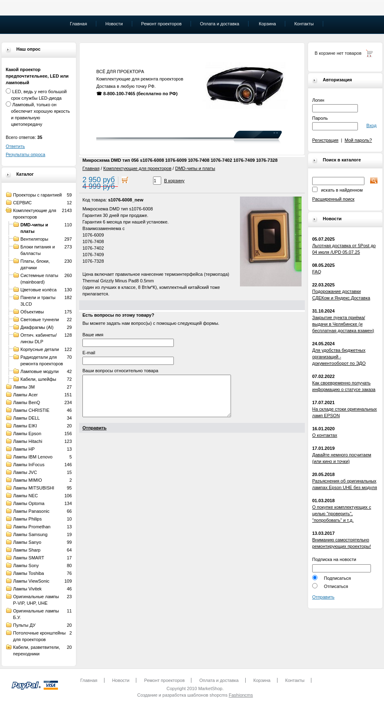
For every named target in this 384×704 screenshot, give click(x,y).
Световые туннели (39, 319)
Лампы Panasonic (31, 511)
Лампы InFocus (28, 464)
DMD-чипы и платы (195, 168)
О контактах (324, 435)
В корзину (174, 180)
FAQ (316, 271)
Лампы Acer (25, 394)
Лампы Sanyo (27, 542)
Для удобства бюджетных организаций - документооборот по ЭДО (339, 357)
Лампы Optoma (28, 503)
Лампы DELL (26, 418)
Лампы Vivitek (27, 588)
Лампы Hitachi (27, 441)
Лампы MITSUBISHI (33, 487)
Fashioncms (241, 695)
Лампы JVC (25, 472)
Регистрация (325, 140)
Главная (91, 168)
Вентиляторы (34, 239)
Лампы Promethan (32, 526)
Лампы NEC (25, 495)
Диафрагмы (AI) (36, 327)
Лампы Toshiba (28, 573)
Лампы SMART (28, 557)
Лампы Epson (27, 433)
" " (275, 134)
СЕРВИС (22, 202)
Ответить (15, 146)
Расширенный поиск (333, 199)
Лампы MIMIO (27, 480)
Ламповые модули (39, 371)
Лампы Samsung (30, 534)
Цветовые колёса (38, 289)
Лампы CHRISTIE (31, 410)
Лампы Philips (27, 518)
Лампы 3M (24, 386)
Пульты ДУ (24, 625)
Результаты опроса (25, 154)
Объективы (32, 311)
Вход (371, 125)
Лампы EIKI (25, 425)
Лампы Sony (26, 565)
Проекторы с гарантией (37, 194)
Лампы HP (24, 449)
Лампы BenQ (26, 402)
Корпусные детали (39, 349)
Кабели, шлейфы (38, 379)
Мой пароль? (358, 140)
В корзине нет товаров (338, 53)
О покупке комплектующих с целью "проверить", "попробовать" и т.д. (341, 514)
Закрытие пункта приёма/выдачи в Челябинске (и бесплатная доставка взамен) (343, 324)
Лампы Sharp (26, 550)
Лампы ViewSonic (31, 581)
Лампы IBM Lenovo (33, 456)
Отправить (323, 596)
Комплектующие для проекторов (137, 168)
